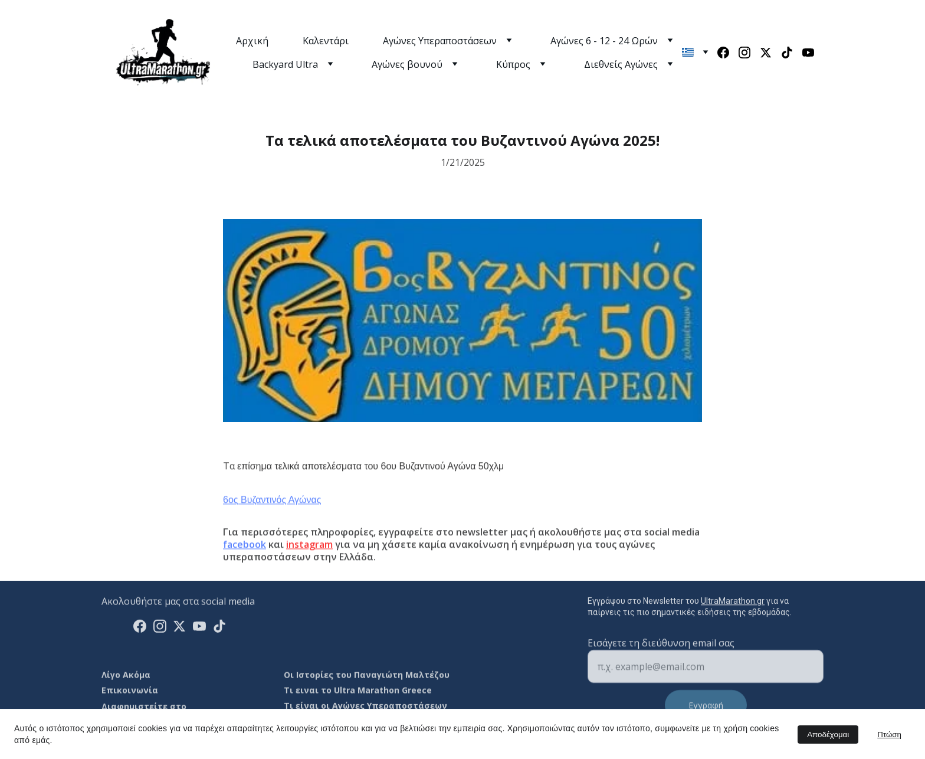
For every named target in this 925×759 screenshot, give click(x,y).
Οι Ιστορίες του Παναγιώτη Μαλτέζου (367, 676)
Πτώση (889, 734)
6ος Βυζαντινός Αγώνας (272, 514)
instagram (309, 558)
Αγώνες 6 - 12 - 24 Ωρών (604, 40)
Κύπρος (513, 64)
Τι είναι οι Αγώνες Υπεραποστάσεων (365, 708)
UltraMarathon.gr (733, 604)
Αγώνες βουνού (407, 64)
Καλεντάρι (326, 40)
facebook (244, 558)
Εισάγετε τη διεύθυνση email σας (661, 655)
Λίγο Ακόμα (125, 676)
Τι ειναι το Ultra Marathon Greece (358, 691)
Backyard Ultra (285, 64)
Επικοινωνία (129, 691)
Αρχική (252, 40)
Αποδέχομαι (828, 734)
